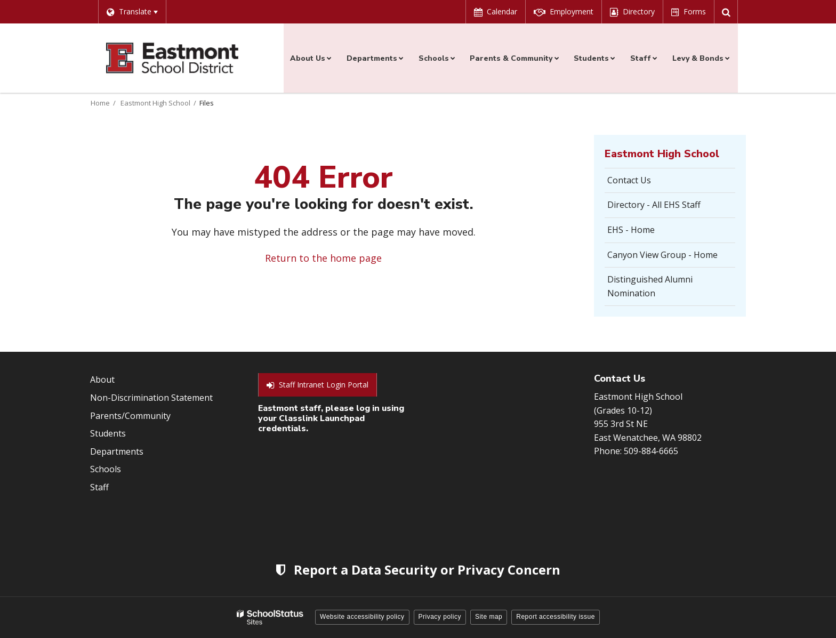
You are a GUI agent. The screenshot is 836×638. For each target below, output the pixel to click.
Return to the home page (323, 258)
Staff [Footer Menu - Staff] (99, 487)
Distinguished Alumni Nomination (650, 286)
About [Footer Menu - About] (102, 379)
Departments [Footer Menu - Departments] (116, 451)
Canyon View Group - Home (662, 255)
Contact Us (629, 180)
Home (100, 103)
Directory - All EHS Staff (654, 205)
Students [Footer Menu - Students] (108, 433)
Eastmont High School (155, 103)
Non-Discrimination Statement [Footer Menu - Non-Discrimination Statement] (151, 397)
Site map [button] (488, 616)
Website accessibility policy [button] (362, 616)
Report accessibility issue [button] (555, 616)
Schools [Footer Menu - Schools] (105, 469)
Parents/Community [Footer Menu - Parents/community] (130, 416)
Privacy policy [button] (440, 616)
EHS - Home (631, 230)
